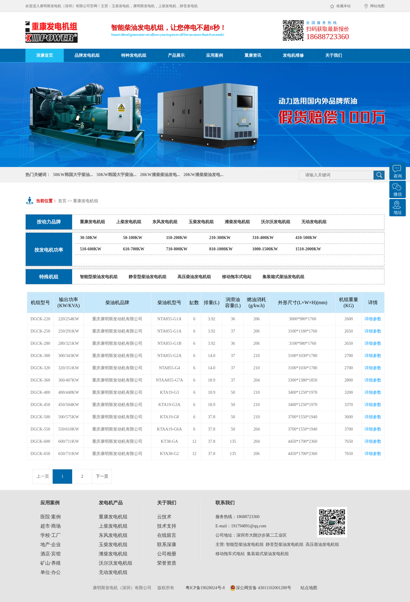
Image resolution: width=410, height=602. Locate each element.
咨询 (396, 170)
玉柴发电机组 (201, 222)
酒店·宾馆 (50, 553)
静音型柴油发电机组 (147, 277)
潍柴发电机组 (237, 222)
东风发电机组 (164, 222)
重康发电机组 (85, 201)
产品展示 (176, 55)
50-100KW (132, 237)
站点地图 (308, 588)
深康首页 (44, 55)
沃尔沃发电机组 (275, 222)
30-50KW (88, 237)
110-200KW (176, 237)
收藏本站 (340, 6)
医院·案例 (50, 516)
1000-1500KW (265, 249)
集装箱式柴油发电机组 (283, 277)
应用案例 (214, 55)
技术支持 (166, 526)
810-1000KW (221, 249)
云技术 (164, 516)
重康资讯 (253, 55)
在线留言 (166, 535)
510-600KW (90, 249)
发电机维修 (293, 55)
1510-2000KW (308, 249)
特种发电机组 (133, 55)
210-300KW (220, 237)
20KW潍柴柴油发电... (160, 175)
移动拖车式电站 (236, 277)
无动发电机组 (314, 222)
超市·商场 (50, 526)
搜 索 (379, 175)
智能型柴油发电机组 (99, 277)
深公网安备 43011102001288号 (260, 588)
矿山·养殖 (50, 563)
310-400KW (263, 237)
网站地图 (375, 6)
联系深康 (166, 544)
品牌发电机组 (87, 55)
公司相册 (166, 553)
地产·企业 (50, 544)
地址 (396, 207)
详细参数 (373, 319)
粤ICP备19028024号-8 (205, 588)
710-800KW (177, 249)
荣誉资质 (166, 563)
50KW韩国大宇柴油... (73, 175)
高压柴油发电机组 (194, 277)
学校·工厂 (50, 535)
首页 (62, 201)
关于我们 (333, 55)
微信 (396, 189)
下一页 (102, 476)
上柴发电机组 (128, 222)
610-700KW (134, 249)
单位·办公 (50, 572)
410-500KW (306, 237)
